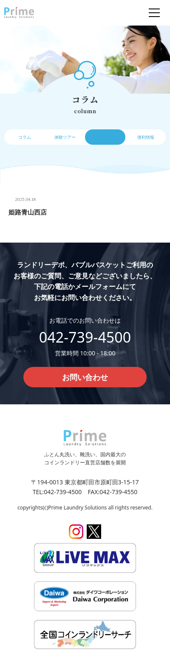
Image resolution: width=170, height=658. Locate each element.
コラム (24, 137)
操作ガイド (105, 137)
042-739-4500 (85, 337)
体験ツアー (65, 137)
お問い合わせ (85, 377)
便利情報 (145, 137)
